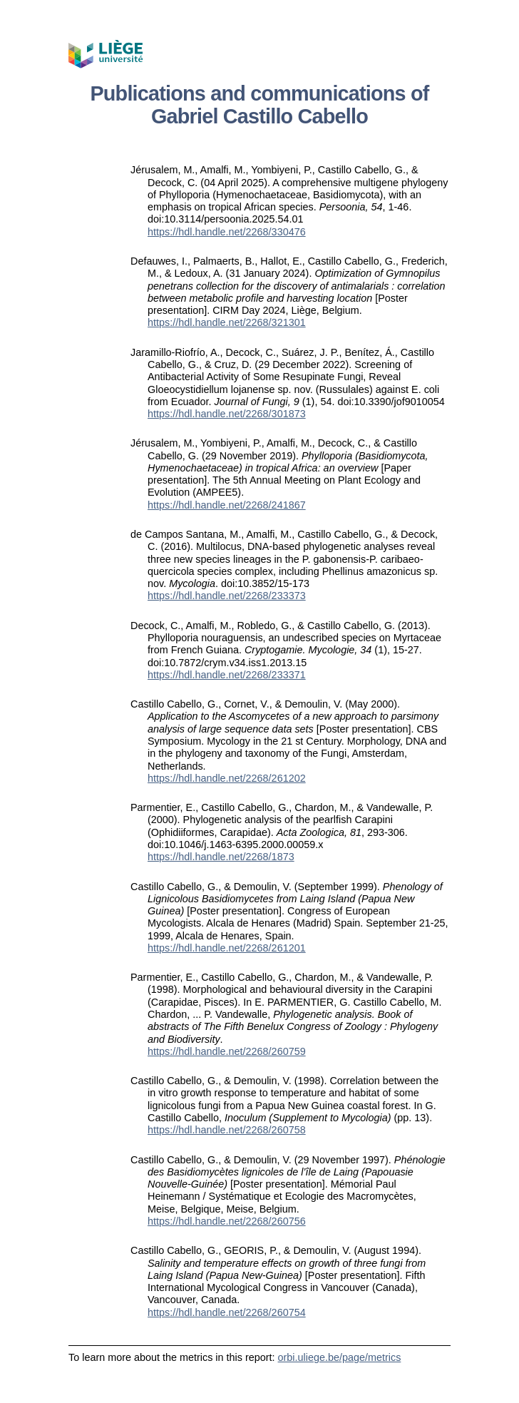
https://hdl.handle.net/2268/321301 (227, 322)
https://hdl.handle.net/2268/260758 (227, 1130)
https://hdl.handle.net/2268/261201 (227, 948)
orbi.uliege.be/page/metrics (339, 1357)
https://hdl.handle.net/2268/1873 (221, 856)
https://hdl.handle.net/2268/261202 (227, 778)
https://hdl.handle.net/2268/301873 (227, 413)
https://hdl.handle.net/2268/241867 (227, 505)
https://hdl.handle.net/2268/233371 (227, 674)
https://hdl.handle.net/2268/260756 (227, 1221)
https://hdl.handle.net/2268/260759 (227, 1051)
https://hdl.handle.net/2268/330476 (227, 232)
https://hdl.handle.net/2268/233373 (227, 595)
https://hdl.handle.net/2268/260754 (227, 1312)
